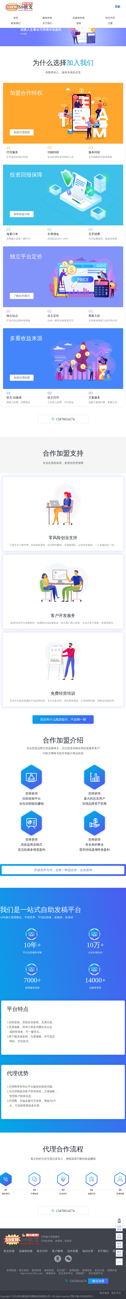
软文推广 (61, 1270)
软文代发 (99, 1270)
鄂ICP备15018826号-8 (82, 1296)
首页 (15, 18)
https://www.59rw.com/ (32, 1273)
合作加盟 (72, 1251)
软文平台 (116, 1293)
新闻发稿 (36, 1270)
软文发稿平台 (96, 1273)
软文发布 (104, 1293)
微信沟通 (98, 1281)
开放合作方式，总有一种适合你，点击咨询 (63, 870)
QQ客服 (119, 1236)
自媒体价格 (79, 18)
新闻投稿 (74, 1270)
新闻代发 (112, 1270)
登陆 (78, 23)
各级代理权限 (22, 132)
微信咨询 (119, 1253)
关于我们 (47, 23)
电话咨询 (119, 1245)
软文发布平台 (66, 1273)
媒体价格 (47, 18)
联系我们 (16, 23)
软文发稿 (23, 1270)
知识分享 (87, 1251)
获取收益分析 (22, 214)
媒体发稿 (49, 1270)
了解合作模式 (22, 295)
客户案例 (58, 1251)
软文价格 (9, 1251)
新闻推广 (80, 1273)
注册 (110, 23)
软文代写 (110, 18)
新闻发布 (50, 1273)
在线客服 (119, 1228)
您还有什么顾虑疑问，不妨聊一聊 (63, 719)
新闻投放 (87, 1270)
